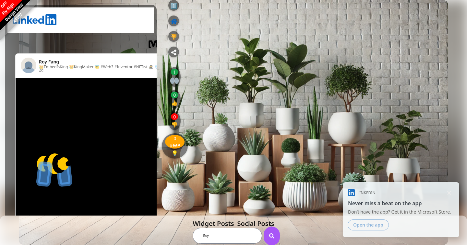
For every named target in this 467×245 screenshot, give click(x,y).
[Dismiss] (449, 192)
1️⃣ (173, 6)
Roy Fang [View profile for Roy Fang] (49, 62)
